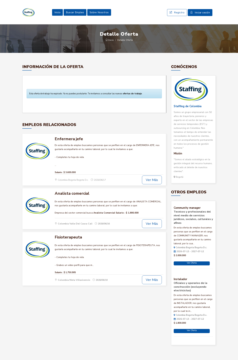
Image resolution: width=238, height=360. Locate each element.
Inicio (57, 12)
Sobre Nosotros (99, 12)
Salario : (59, 172)
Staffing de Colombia (187, 106)
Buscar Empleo (75, 12)
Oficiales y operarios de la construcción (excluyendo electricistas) (190, 286)
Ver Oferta (192, 262)
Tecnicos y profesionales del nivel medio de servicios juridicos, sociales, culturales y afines (193, 217)
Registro (177, 12)
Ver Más (152, 180)
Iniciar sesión (200, 12)
